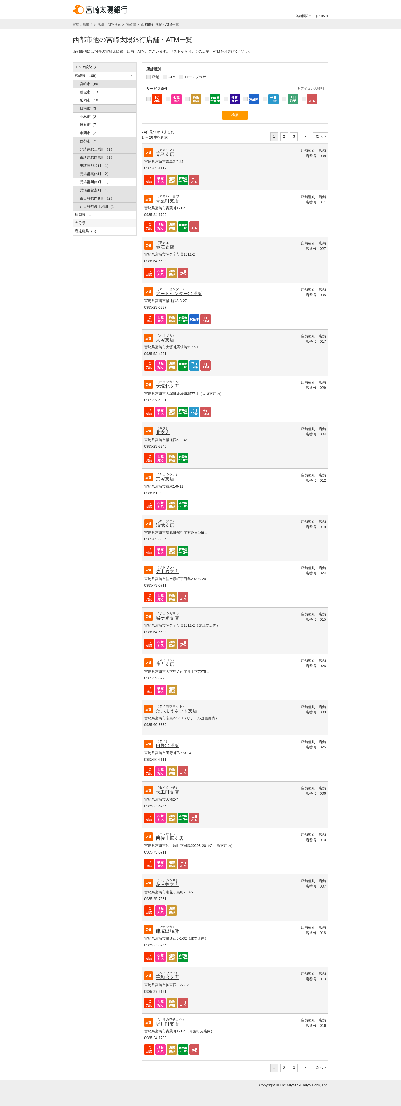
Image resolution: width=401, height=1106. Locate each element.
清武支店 (165, 525)
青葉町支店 (167, 200)
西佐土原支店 (169, 838)
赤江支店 (165, 247)
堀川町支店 (167, 1024)
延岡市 (91, 100)
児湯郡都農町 (95, 190)
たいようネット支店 (176, 710)
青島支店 (165, 154)
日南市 (90, 108)
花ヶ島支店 (167, 884)
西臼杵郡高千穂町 (99, 206)
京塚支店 (165, 478)
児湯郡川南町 (95, 182)
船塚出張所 (167, 931)
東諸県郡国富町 (97, 157)
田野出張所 (167, 745)
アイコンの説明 (312, 88)
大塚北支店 (167, 386)
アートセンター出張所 (179, 293)
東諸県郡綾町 (95, 166)
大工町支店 (167, 792)
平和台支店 (167, 977)
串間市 (90, 133)
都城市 (91, 92)
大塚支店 (165, 339)
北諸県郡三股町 (97, 149)
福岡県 (85, 215)
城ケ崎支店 (167, 618)
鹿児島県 (86, 231)
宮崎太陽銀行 (83, 24)
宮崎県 (131, 24)
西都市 (90, 141)
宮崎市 (91, 84)
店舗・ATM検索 (109, 24)
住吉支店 (165, 664)
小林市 (90, 116)
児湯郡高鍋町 (95, 174)
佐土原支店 (167, 571)
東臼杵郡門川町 (97, 198)
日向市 (90, 125)
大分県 (85, 223)
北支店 (163, 432)
